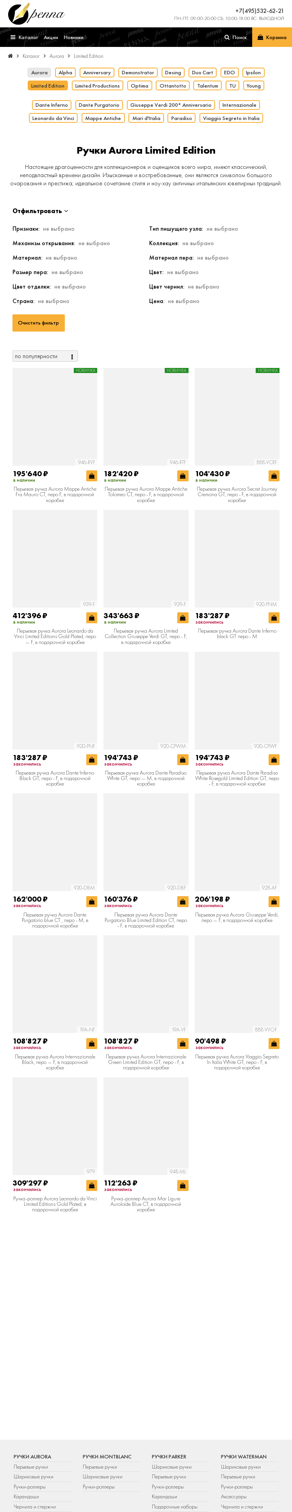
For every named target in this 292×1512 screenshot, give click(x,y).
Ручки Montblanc (107, 1456)
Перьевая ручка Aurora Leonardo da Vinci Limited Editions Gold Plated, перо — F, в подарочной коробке (55, 636)
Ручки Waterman (244, 1456)
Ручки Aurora (32, 1456)
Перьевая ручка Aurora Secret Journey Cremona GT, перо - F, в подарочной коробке (237, 494)
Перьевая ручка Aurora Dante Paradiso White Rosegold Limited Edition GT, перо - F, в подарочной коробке (237, 778)
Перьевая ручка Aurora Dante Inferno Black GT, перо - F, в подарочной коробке (55, 778)
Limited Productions (97, 85)
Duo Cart (202, 72)
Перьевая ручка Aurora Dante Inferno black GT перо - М (237, 633)
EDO (229, 72)
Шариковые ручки (33, 1476)
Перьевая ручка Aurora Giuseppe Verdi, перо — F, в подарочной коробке (237, 917)
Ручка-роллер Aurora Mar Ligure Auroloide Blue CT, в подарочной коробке (145, 1204)
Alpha (65, 72)
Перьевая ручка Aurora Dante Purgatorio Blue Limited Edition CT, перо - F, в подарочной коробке (146, 920)
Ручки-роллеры (30, 1486)
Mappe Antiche (103, 118)
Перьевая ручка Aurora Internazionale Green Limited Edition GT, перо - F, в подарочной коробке (146, 1062)
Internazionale (239, 104)
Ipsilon (253, 72)
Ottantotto (173, 85)
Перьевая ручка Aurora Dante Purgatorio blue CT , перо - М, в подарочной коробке (55, 920)
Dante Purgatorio (99, 104)
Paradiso (181, 118)
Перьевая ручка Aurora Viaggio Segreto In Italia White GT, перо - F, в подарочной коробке (237, 1062)
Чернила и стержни (35, 1506)
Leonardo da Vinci (53, 118)
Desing (173, 72)
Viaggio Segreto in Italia (231, 118)
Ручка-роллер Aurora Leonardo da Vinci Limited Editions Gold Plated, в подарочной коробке (55, 1204)
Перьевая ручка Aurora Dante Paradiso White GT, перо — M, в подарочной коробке (146, 778)
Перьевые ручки (31, 1466)
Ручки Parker (169, 1456)
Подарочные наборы (175, 1506)
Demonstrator (138, 72)
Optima (139, 85)
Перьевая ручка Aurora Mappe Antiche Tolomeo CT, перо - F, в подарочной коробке (146, 494)
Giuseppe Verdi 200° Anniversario (171, 104)
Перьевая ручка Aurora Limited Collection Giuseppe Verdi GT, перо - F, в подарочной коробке (146, 636)
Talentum (207, 85)
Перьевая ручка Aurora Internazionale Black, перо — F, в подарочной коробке (55, 1062)
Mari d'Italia (146, 118)
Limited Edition (47, 85)
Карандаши (26, 1496)
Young (254, 85)
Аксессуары (234, 1496)
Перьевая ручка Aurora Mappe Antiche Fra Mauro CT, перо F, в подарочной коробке (55, 494)
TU (232, 85)
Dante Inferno (52, 104)
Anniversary (97, 72)
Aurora (39, 72)
